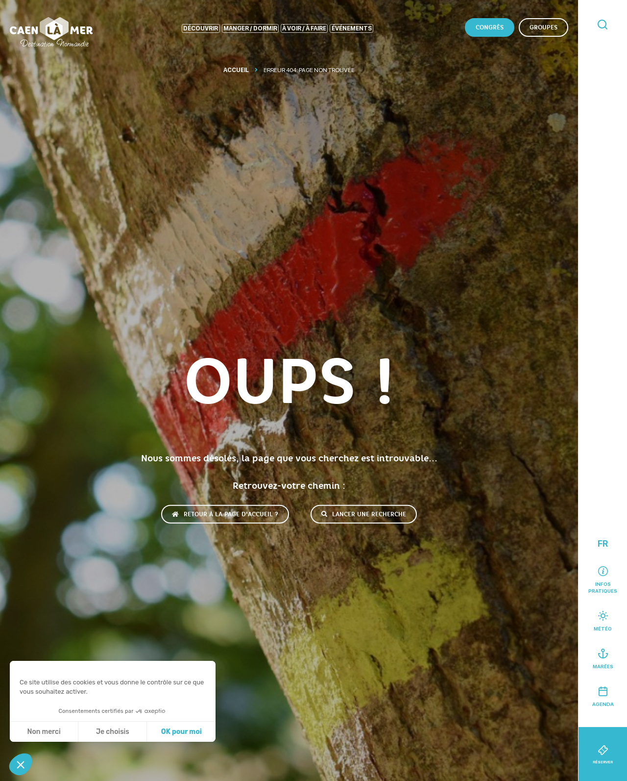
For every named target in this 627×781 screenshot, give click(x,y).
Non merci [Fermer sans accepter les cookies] (43, 732)
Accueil (236, 70)
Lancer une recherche (363, 514)
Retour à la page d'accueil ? (225, 514)
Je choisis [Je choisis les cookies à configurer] (112, 732)
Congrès (490, 27)
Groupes (543, 27)
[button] (20, 764)
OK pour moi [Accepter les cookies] (181, 732)
